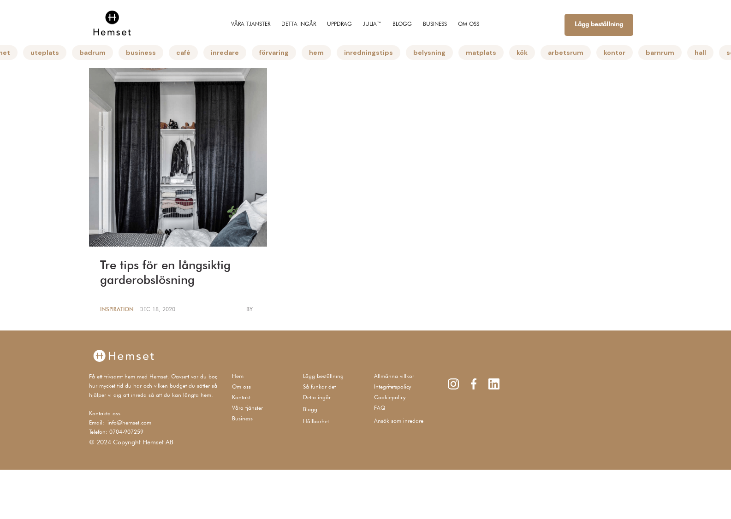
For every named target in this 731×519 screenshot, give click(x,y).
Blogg (402, 23)
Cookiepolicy (389, 397)
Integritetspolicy (392, 386)
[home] (112, 22)
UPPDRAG (339, 23)
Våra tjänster (250, 23)
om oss (468, 23)
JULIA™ (372, 23)
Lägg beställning (599, 24)
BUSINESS (435, 23)
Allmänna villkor (394, 375)
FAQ (379, 407)
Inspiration (117, 309)
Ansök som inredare (398, 420)
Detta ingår (298, 23)
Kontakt (241, 397)
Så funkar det (319, 386)
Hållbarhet (316, 421)
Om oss (241, 386)
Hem (238, 375)
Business (242, 418)
